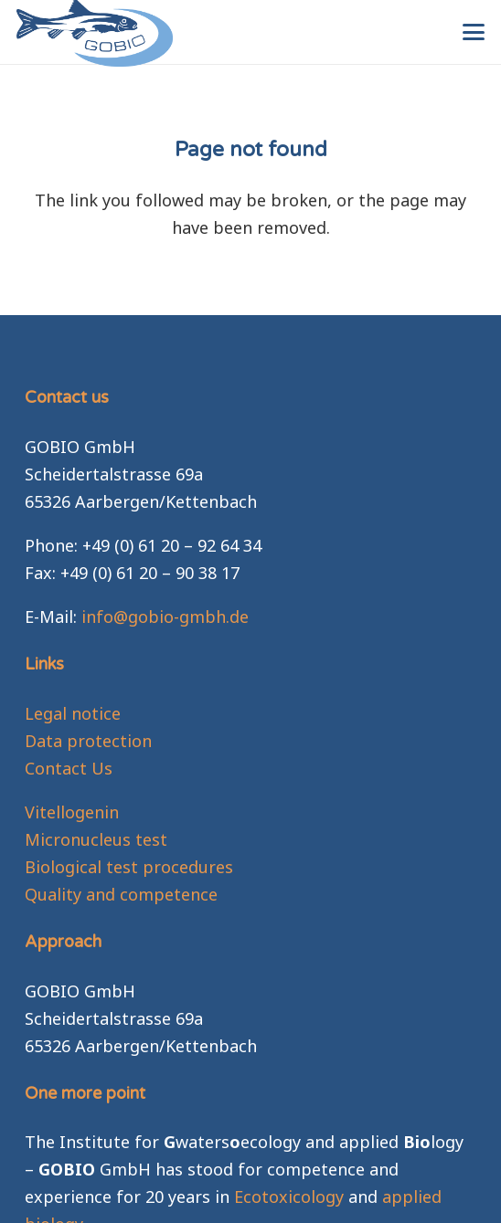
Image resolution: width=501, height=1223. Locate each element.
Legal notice (73, 713)
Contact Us (68, 768)
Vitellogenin (72, 812)
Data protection (88, 741)
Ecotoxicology (289, 1196)
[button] (474, 32)
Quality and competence (121, 894)
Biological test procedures (129, 867)
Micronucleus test (96, 839)
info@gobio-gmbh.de (165, 616)
